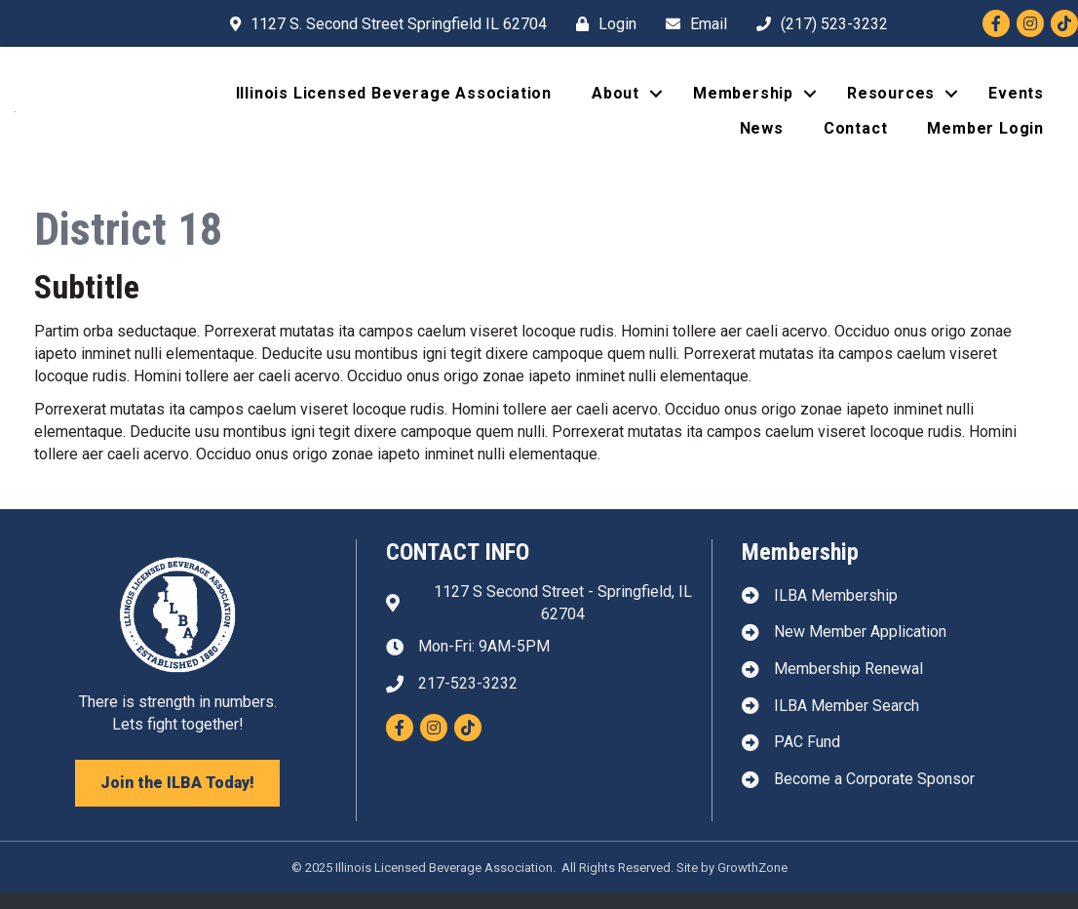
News (762, 137)
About (615, 102)
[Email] (691, 24)
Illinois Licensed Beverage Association (394, 102)
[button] (177, 800)
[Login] (601, 24)
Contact (856, 137)
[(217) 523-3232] (817, 24)
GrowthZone (752, 884)
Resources (891, 102)
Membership (743, 102)
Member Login (985, 137)
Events (1016, 102)
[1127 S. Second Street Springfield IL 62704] (383, 24)
